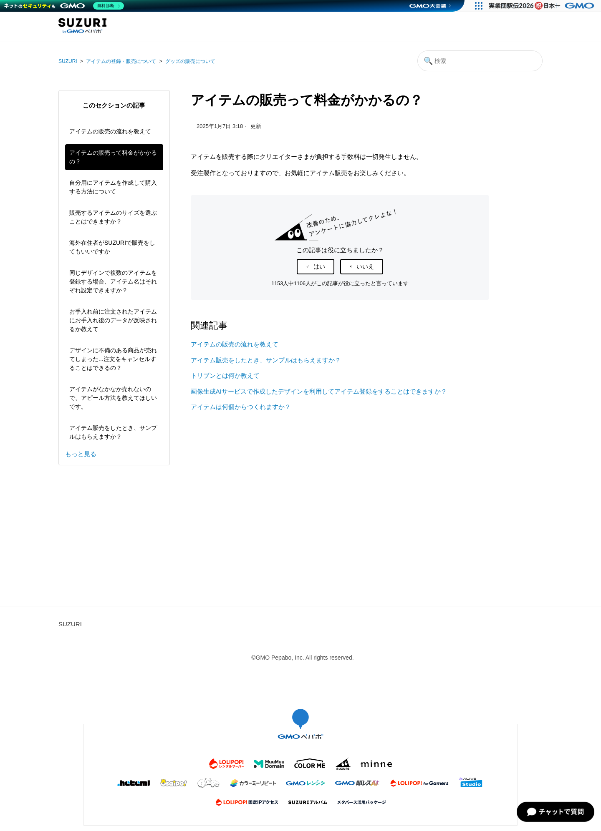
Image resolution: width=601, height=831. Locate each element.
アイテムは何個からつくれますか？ (241, 406)
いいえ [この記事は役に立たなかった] (365, 266)
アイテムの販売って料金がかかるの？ (113, 157)
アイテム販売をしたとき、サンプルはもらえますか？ (113, 432)
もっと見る (80, 453)
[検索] (480, 60)
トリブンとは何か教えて (225, 375)
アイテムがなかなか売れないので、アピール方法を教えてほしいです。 (113, 398)
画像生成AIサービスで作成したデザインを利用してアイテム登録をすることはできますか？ (319, 391)
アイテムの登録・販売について (121, 61)
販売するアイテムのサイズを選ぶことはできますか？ (113, 217)
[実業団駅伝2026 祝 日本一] (543, 6)
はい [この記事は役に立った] (319, 266)
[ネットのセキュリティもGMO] (64, 6)
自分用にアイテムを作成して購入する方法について (113, 187)
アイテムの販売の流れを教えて (110, 131)
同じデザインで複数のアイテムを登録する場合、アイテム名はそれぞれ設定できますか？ (113, 281)
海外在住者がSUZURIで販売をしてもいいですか (112, 247)
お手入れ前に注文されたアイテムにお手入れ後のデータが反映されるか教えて (113, 320)
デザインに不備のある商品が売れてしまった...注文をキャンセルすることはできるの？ (113, 359)
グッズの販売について (190, 61)
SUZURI (67, 61)
